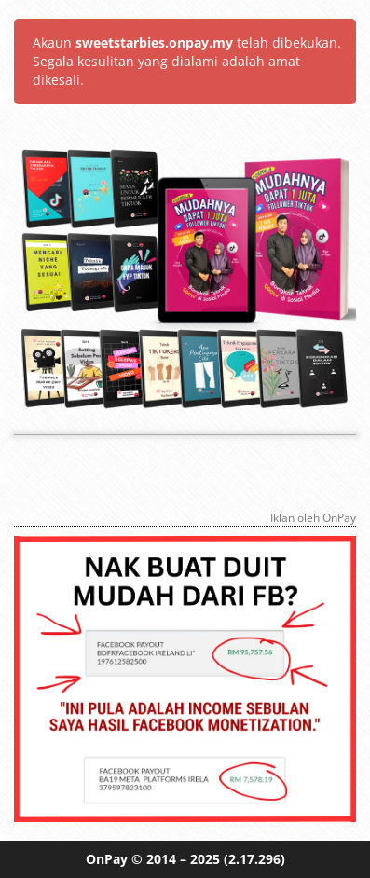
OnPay (107, 859)
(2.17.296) (254, 859)
